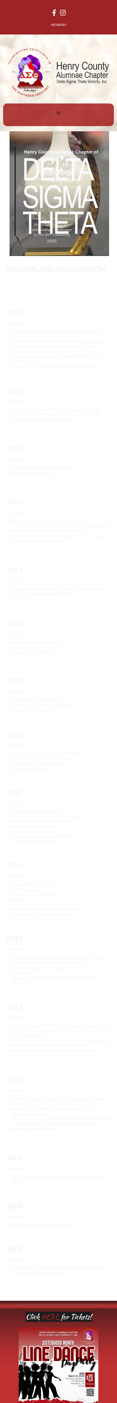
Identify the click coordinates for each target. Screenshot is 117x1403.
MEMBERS (58, 25)
